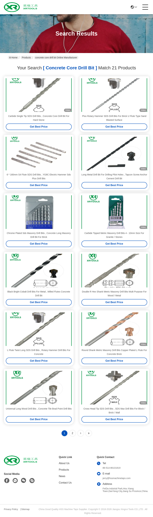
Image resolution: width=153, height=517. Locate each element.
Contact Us (65, 482)
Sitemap (25, 509)
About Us (64, 463)
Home (13, 57)
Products (26, 57)
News (62, 476)
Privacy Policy (11, 509)
